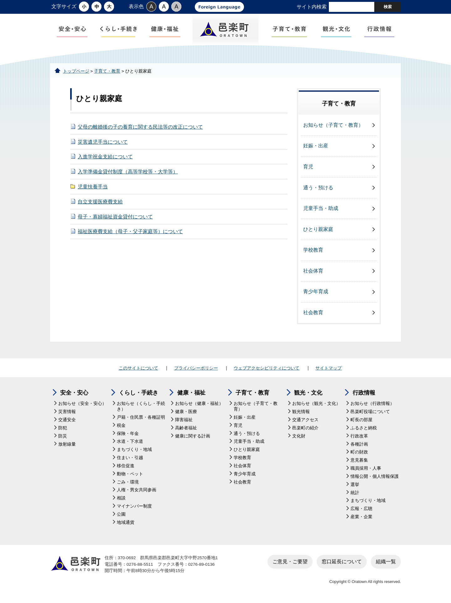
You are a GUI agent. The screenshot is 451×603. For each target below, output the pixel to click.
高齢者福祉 (186, 429)
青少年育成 (315, 293)
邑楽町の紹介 (305, 429)
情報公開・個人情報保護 (374, 478)
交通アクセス (305, 421)
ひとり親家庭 (318, 230)
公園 (121, 516)
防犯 (62, 429)
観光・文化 (308, 394)
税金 (121, 427)
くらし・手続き (138, 394)
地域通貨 (125, 524)
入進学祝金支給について (105, 158)
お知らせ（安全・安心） (82, 405)
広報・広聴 (361, 510)
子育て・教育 (107, 72)
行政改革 (359, 437)
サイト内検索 (312, 6)
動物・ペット (130, 475)
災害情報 (67, 413)
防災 (62, 437)
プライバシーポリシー (196, 369)
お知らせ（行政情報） (372, 405)
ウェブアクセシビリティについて (266, 369)
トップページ (76, 72)
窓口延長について (342, 563)
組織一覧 (386, 563)
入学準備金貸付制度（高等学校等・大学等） (128, 173)
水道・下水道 (130, 443)
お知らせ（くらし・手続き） (141, 408)
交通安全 (67, 421)
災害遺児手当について (103, 143)
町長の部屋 (361, 421)
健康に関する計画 (192, 437)
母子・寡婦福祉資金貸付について (115, 218)
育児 (308, 168)
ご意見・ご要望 (290, 563)
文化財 (298, 437)
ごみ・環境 (128, 483)
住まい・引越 (130, 459)
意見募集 (359, 462)
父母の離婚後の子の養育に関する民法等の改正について (140, 128)
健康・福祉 (191, 394)
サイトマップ (328, 369)
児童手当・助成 (320, 210)
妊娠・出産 (315, 147)
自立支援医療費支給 (100, 203)
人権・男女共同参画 (136, 491)
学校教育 (313, 251)
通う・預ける (318, 189)
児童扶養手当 (93, 188)
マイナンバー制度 (134, 508)
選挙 (354, 486)
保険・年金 (128, 435)
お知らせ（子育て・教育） (333, 127)
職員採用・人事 (365, 470)
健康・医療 (186, 413)
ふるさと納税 (363, 429)
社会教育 (313, 314)
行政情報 (364, 394)
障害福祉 (184, 421)
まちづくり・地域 (134, 451)
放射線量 (67, 445)
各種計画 (359, 445)
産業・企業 (361, 518)
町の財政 (359, 454)
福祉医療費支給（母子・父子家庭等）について (130, 233)
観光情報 (301, 413)
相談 (121, 500)
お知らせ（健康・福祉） (199, 405)
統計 (354, 494)
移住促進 (125, 467)
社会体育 (313, 272)
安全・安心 (74, 394)
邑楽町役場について (370, 413)
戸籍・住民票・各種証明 (141, 419)
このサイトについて (138, 369)
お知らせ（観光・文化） (316, 405)
